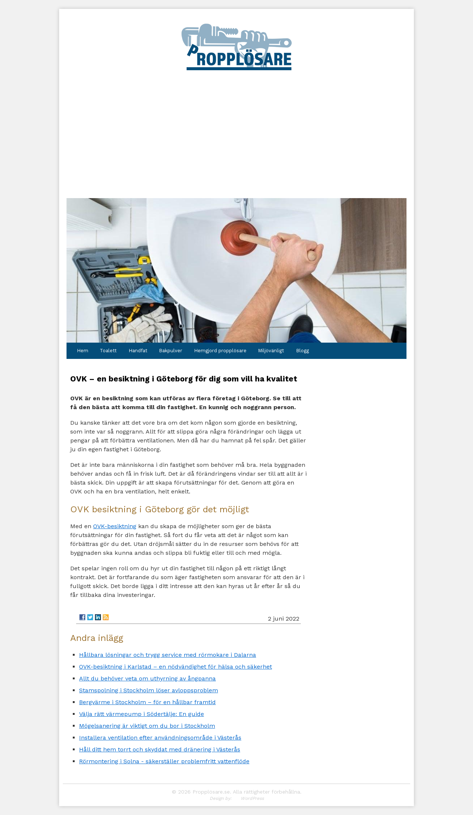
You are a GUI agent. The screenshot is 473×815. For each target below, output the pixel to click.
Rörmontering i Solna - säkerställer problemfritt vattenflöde (164, 761)
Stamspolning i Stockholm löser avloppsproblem (148, 690)
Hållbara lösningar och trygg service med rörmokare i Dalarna (167, 654)
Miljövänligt (271, 350)
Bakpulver (170, 350)
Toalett (108, 350)
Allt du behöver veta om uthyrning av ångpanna (147, 678)
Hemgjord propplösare (220, 350)
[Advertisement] (236, 127)
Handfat (138, 350)
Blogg (302, 350)
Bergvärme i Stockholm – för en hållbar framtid (147, 702)
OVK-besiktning (114, 526)
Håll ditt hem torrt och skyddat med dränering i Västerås (159, 749)
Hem (82, 350)
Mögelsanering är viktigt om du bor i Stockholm (147, 725)
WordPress (252, 798)
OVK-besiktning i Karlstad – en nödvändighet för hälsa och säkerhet (175, 666)
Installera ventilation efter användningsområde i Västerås (160, 737)
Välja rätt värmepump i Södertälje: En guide (141, 713)
